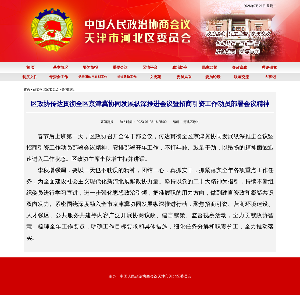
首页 (27, 89)
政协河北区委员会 (46, 89)
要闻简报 (68, 89)
